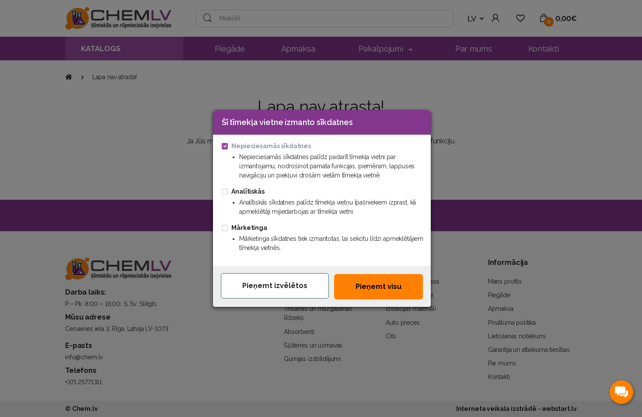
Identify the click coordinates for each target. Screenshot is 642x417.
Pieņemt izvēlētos (274, 285)
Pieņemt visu (378, 286)
